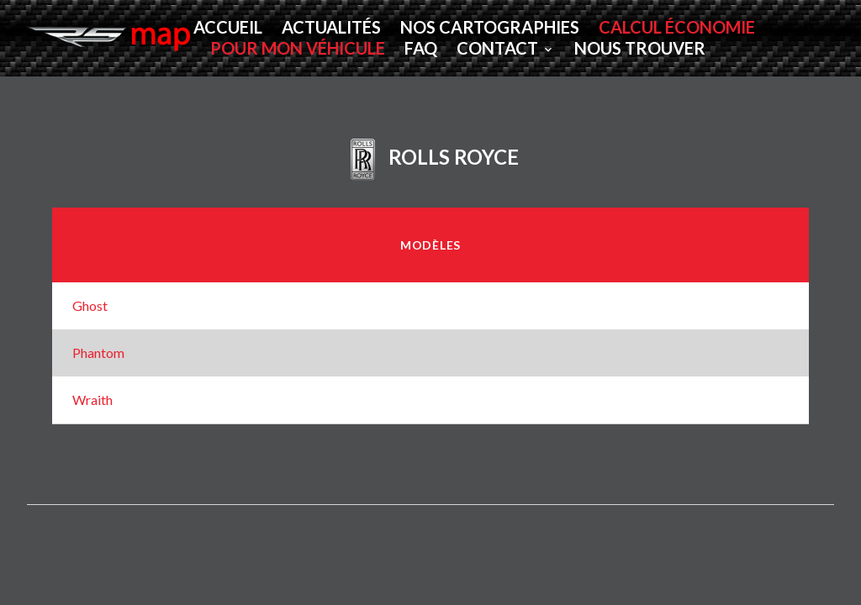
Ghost (90, 305)
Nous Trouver (639, 48)
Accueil (227, 27)
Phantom (98, 352)
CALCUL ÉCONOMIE (677, 27)
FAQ (420, 48)
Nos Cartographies (489, 27)
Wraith (92, 400)
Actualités (331, 27)
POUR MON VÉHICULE (297, 48)
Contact (497, 48)
